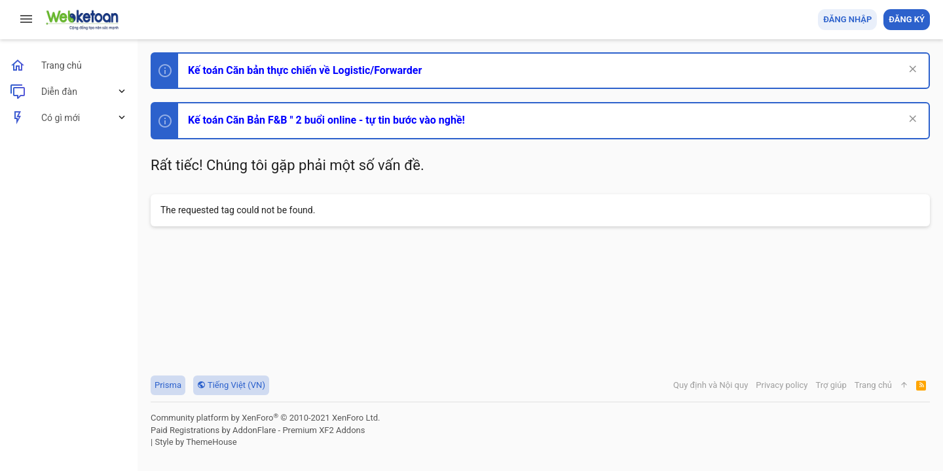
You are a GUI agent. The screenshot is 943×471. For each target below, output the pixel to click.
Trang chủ (873, 385)
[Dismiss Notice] (911, 70)
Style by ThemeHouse (195, 442)
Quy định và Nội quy (710, 385)
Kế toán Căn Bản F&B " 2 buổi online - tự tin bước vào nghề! (326, 120)
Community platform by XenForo (265, 418)
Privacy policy (781, 385)
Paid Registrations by (258, 430)
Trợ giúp (831, 385)
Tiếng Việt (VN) (231, 385)
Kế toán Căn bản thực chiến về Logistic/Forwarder (305, 70)
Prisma (168, 385)
